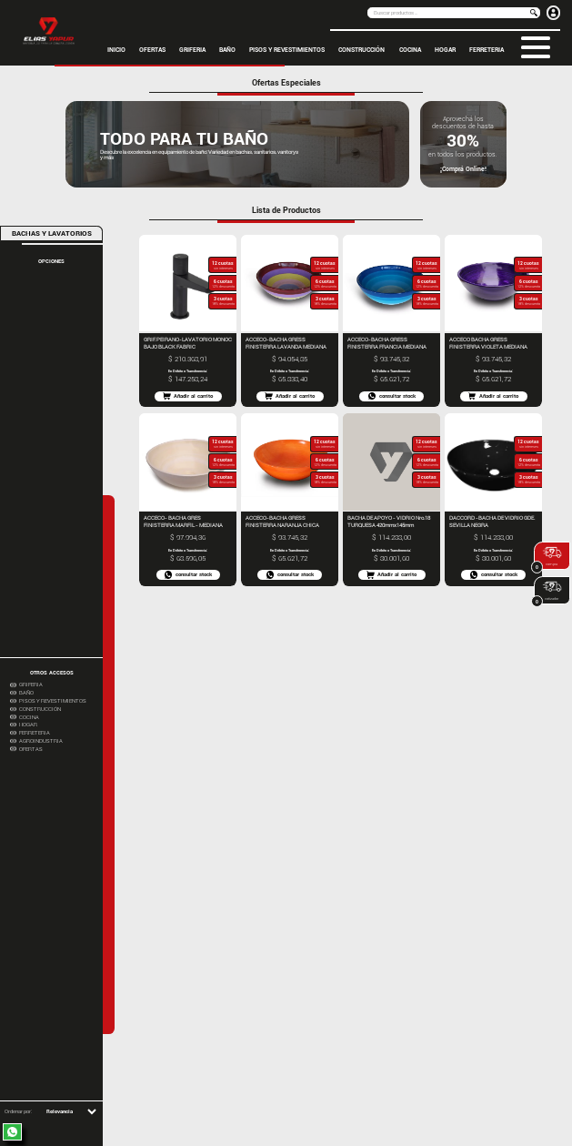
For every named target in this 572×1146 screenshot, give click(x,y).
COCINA (410, 50)
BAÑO (227, 50)
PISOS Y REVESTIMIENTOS (287, 50)
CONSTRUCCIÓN (361, 50)
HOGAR (445, 50)
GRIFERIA (192, 50)
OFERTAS (152, 50)
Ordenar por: (18, 1111)
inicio (116, 50)
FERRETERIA (486, 50)
